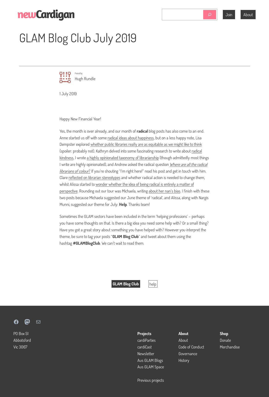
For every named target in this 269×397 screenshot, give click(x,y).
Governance (187, 353)
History (183, 360)
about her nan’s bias (164, 190)
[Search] (209, 14)
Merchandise (230, 346)
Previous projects (150, 380)
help (152, 283)
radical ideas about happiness (131, 137)
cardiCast (144, 346)
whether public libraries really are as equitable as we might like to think (146, 144)
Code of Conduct (191, 346)
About (183, 340)
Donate (225, 340)
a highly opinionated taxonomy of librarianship (123, 157)
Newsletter (145, 353)
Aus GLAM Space (150, 366)
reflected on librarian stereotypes (94, 177)
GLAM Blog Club (126, 283)
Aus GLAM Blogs (150, 360)
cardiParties (146, 340)
